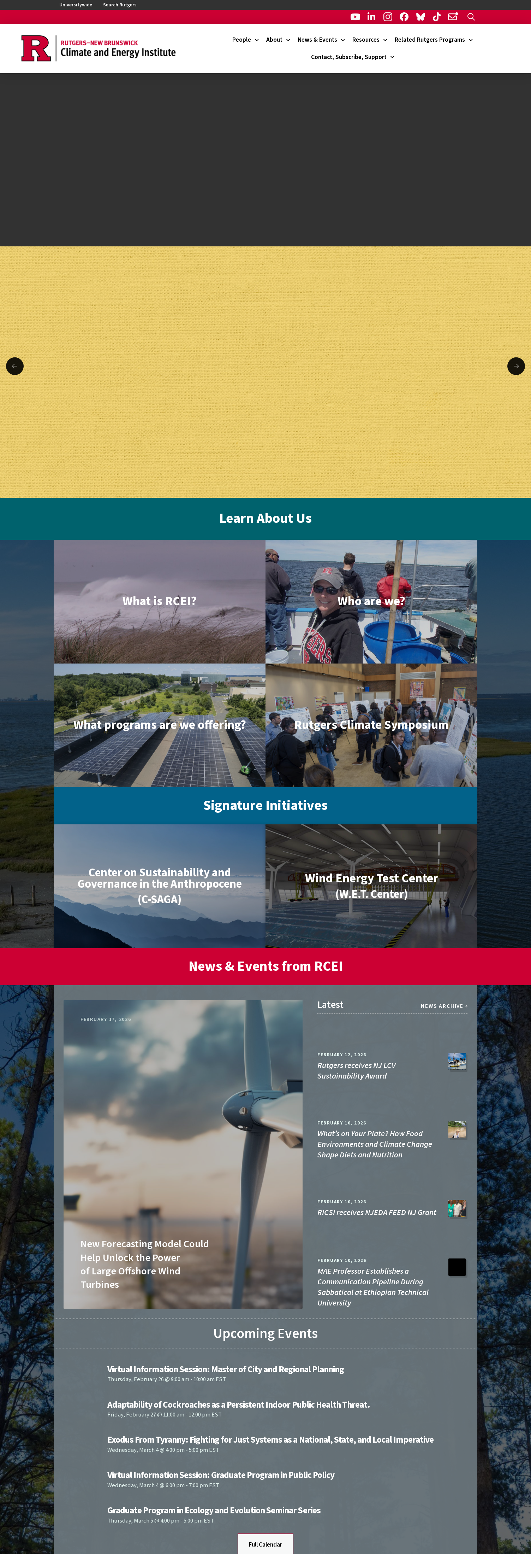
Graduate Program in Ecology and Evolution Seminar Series (214, 1510)
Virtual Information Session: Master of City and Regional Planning (225, 1369)
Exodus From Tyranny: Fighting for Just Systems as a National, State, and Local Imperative (270, 1439)
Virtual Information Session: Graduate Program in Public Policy (220, 1475)
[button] (471, 17)
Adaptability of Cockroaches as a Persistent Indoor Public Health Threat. (238, 1404)
